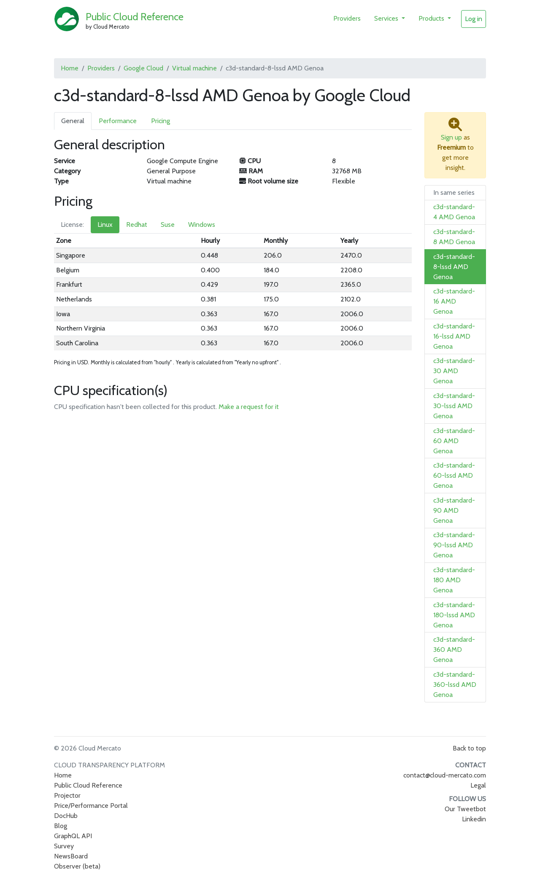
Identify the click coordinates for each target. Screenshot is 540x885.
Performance (118, 121)
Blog (60, 826)
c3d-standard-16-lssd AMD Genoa (454, 336)
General (72, 121)
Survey (64, 846)
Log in (473, 19)
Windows (201, 225)
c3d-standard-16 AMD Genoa (454, 301)
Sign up (451, 137)
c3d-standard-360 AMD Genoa (454, 649)
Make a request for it (249, 407)
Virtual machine (194, 68)
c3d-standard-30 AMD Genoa (454, 371)
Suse (168, 225)
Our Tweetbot (465, 809)
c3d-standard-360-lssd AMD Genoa (454, 684)
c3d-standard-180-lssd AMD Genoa (454, 615)
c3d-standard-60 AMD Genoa (454, 441)
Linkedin (474, 819)
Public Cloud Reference (135, 17)
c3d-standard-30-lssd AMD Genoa (454, 406)
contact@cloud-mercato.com (444, 775)
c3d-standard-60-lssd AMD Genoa (454, 475)
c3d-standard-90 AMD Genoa (454, 510)
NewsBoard (71, 856)
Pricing (160, 121)
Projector (67, 795)
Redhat (136, 225)
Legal (478, 785)
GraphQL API (73, 836)
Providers (347, 18)
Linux (105, 225)
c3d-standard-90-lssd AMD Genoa (454, 545)
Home (69, 68)
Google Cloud (143, 68)
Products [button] (432, 18)
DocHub (66, 816)
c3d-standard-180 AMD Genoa (454, 580)
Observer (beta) (77, 866)
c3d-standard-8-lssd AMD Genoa (454, 267)
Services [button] (387, 18)
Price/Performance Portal (91, 806)
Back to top (469, 748)
